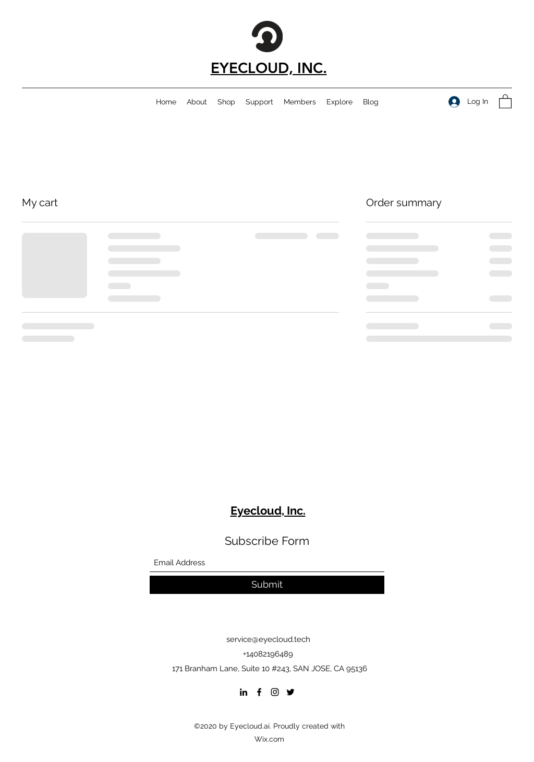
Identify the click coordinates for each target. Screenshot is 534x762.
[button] (505, 101)
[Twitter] (290, 692)
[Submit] (267, 585)
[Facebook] (259, 692)
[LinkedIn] (243, 692)
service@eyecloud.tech (268, 639)
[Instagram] (275, 692)
